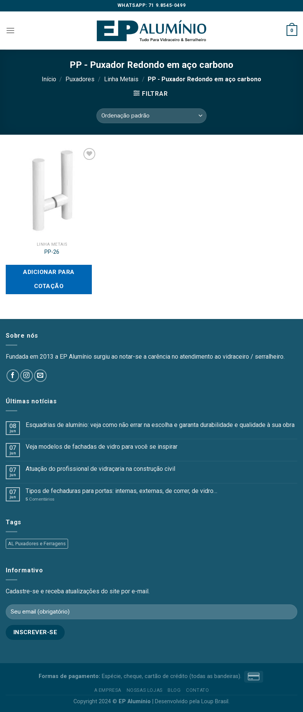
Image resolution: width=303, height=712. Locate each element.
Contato (197, 690)
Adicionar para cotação (49, 279)
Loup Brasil (214, 701)
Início (49, 79)
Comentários (40, 499)
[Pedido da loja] (151, 115)
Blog (174, 690)
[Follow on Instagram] (26, 375)
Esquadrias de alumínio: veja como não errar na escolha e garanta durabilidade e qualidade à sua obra (160, 424)
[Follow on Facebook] (13, 375)
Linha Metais (121, 79)
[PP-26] (52, 192)
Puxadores (79, 79)
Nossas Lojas (145, 690)
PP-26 (51, 252)
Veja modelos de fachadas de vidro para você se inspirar (102, 446)
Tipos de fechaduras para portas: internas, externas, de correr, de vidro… (121, 491)
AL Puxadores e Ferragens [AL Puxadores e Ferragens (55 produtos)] (37, 543)
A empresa (108, 690)
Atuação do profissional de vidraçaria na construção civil (100, 468)
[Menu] (10, 30)
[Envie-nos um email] (40, 375)
